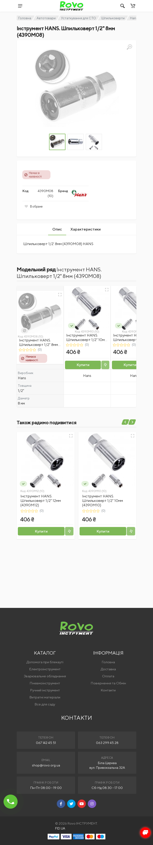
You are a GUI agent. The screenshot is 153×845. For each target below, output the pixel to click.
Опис (57, 229)
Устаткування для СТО (78, 18)
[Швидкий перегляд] (60, 294)
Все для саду (44, 704)
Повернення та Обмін (108, 683)
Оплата (108, 676)
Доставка (108, 669)
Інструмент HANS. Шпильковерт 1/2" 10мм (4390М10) (86, 339)
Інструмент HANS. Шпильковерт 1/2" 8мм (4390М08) (38, 344)
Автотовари (46, 18)
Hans (134, 18)
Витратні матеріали (44, 697)
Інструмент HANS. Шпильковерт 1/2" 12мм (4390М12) (40, 500)
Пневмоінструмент (45, 683)
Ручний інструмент (45, 690)
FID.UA (60, 828)
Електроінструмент (45, 669)
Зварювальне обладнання (45, 676)
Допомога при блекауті (45, 662)
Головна (24, 18)
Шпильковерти (113, 18)
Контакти (108, 690)
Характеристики (85, 229)
